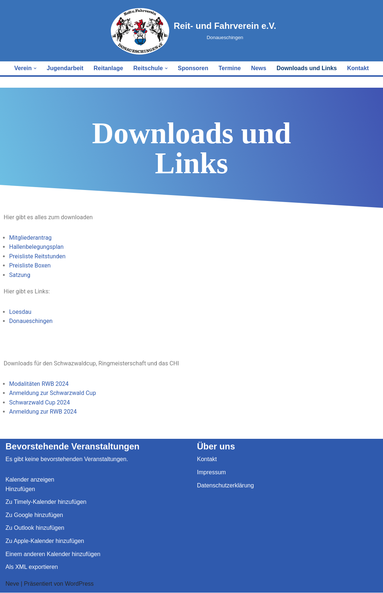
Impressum (211, 473)
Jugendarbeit (64, 68)
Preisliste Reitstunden (37, 256)
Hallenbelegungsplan (36, 246)
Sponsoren (193, 68)
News (258, 68)
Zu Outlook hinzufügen (34, 528)
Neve (12, 584)
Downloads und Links (307, 68)
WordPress (79, 584)
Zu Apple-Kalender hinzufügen (44, 541)
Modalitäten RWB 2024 (39, 383)
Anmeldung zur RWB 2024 (43, 411)
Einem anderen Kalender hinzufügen (53, 554)
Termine (230, 68)
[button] (34, 68)
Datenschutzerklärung (225, 485)
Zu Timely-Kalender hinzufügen (45, 502)
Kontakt (358, 68)
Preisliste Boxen (30, 265)
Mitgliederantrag (30, 237)
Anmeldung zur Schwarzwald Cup (52, 393)
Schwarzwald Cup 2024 (39, 402)
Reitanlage (108, 68)
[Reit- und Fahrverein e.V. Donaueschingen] (193, 31)
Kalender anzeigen (29, 480)
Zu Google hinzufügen (34, 515)
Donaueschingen (31, 321)
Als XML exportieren (31, 567)
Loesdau (20, 311)
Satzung (19, 274)
